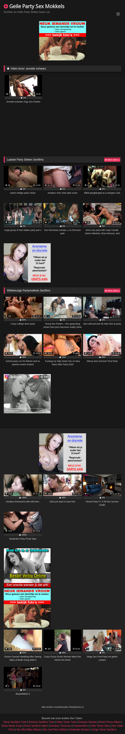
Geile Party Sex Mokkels (34, 6)
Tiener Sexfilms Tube (15, 722)
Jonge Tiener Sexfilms (104, 729)
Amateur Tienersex (60, 725)
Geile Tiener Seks (100, 725)
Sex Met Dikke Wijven (29, 729)
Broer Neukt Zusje (12, 725)
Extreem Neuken (87, 722)
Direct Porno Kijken (110, 722)
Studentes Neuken (79, 729)
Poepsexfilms (80, 725)
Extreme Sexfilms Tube (41, 722)
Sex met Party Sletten (55, 729)
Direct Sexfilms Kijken (36, 725)
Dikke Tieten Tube (66, 722)
